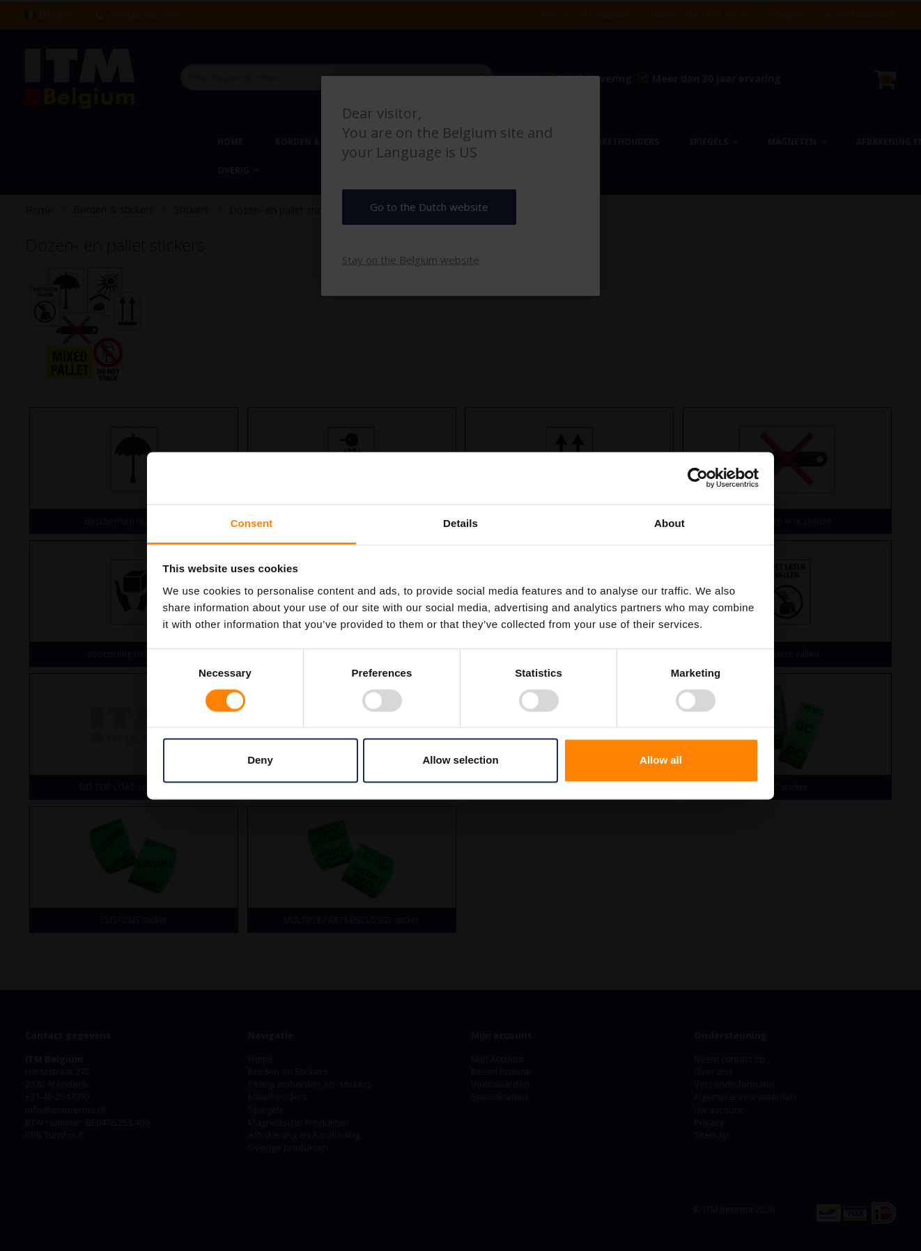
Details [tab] (460, 523)
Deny (260, 760)
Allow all (661, 760)
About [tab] (669, 523)
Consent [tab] (252, 523)
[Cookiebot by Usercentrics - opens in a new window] (698, 477)
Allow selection (460, 760)
